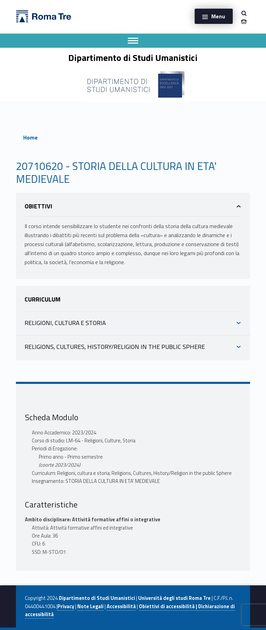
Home (30, 137)
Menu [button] (218, 16)
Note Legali (90, 606)
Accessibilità (121, 606)
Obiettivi (38, 206)
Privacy (65, 606)
